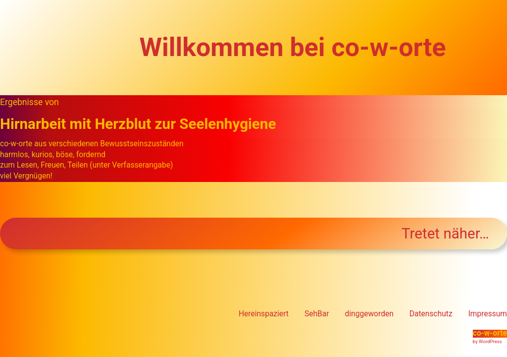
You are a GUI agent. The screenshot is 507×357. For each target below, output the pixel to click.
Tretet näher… (445, 233)
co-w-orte (490, 333)
